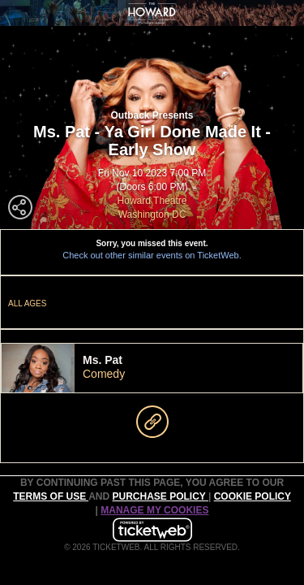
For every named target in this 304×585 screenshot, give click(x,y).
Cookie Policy (252, 496)
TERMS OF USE (50, 496)
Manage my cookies (154, 510)
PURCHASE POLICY (160, 496)
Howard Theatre (152, 200)
